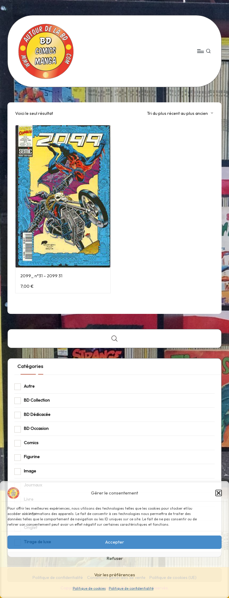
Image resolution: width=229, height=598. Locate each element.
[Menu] (200, 51)
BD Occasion (36, 428)
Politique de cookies (89, 588)
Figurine (32, 456)
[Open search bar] (114, 338)
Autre (29, 386)
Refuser (114, 558)
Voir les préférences (114, 574)
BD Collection (37, 400)
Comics (31, 442)
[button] (219, 493)
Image (30, 471)
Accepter (114, 542)
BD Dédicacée (37, 414)
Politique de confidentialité (131, 588)
